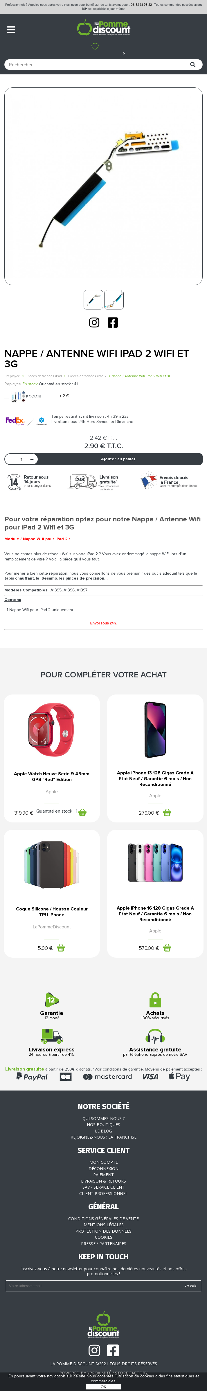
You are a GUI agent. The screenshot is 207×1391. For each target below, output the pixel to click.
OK (103, 1387)
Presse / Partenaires (103, 1243)
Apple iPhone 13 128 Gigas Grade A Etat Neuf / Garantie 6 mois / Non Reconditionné (155, 779)
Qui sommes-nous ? (103, 1118)
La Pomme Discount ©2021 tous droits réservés (103, 1363)
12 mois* (51, 1006)
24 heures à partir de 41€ (51, 1043)
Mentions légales (104, 1224)
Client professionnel (103, 1193)
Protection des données (103, 1231)
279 (149, 813)
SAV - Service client (103, 1187)
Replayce (13, 376)
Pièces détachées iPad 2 (87, 376)
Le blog (103, 1131)
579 (149, 948)
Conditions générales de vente (103, 1218)
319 (23, 813)
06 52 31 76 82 (141, 5)
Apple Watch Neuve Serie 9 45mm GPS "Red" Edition (51, 776)
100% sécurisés (155, 1006)
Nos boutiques (103, 1124)
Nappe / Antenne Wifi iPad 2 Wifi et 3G (96, 359)
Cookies (103, 1237)
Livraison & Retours (103, 1181)
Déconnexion (103, 1168)
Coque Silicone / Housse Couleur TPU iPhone (52, 912)
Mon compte (103, 1162)
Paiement (103, 1174)
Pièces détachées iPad (44, 376)
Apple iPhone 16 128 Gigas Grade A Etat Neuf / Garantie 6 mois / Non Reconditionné (155, 914)
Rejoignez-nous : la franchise (103, 1137)
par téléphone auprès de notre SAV (155, 1043)
